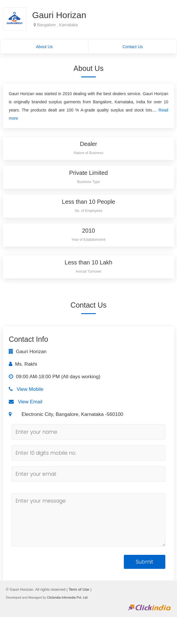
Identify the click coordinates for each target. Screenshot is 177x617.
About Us (44, 46)
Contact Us (133, 46)
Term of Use (79, 589)
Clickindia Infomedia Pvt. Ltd (67, 597)
